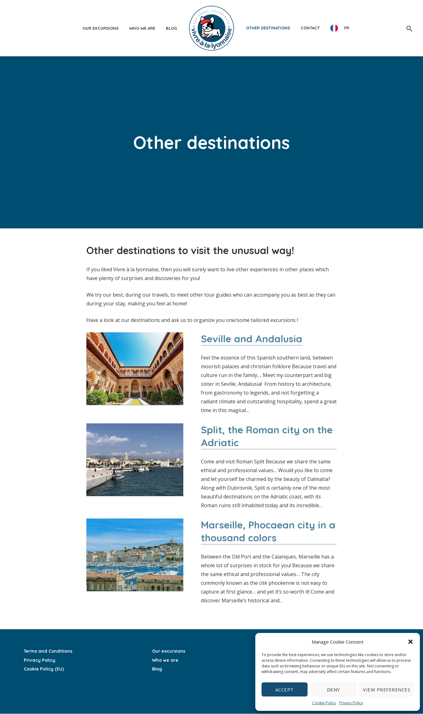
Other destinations (268, 27)
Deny (333, 689)
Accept (284, 689)
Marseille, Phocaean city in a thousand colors (268, 531)
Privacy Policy (351, 703)
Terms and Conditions (47, 651)
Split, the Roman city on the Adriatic (267, 436)
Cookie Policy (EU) (44, 669)
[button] (410, 642)
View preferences (386, 689)
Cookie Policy (324, 703)
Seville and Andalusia (252, 338)
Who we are (142, 28)
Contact (310, 27)
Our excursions (101, 28)
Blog (171, 28)
